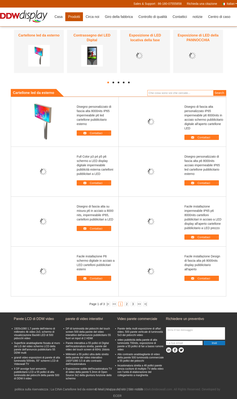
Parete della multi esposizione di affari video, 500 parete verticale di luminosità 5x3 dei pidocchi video (140, 332)
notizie (198, 17)
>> (139, 304)
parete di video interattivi (84, 319)
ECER (117, 395)
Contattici (180, 17)
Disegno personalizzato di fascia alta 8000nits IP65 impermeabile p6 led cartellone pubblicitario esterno (94, 115)
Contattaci (96, 133)
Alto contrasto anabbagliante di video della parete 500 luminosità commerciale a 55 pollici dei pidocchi (140, 357)
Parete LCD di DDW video (34, 319)
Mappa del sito (116, 389)
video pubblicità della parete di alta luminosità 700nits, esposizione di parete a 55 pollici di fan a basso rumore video (140, 344)
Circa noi (92, 17)
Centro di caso (219, 17)
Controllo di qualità (152, 17)
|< (108, 304)
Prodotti (74, 17)
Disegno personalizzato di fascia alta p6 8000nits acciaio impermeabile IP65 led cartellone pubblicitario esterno (202, 165)
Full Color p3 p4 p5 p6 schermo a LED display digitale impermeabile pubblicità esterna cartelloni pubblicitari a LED (95, 165)
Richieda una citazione (202, 3)
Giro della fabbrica (119, 17)
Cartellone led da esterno (38, 35)
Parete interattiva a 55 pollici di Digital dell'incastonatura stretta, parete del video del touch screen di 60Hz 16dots (87, 346)
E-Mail (99, 389)
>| (145, 304)
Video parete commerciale (137, 319)
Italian (232, 3)
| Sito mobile (135, 389)
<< (114, 304)
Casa (58, 17)
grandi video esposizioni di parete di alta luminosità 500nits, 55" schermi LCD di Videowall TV (37, 361)
